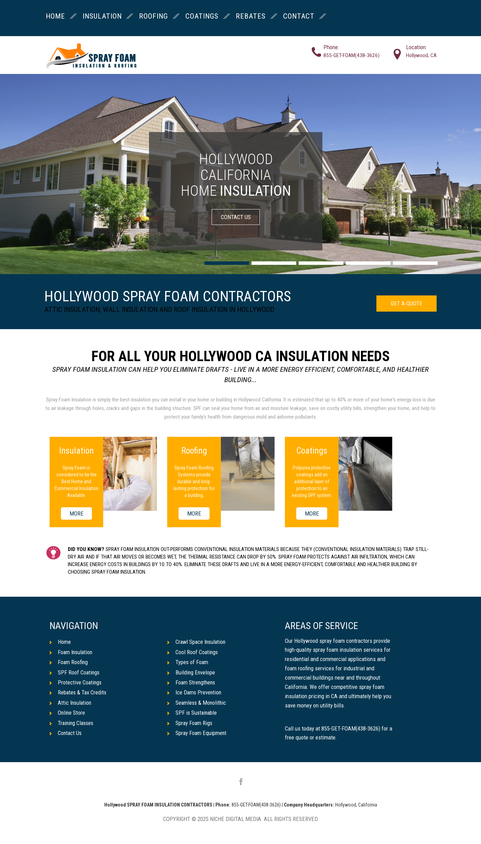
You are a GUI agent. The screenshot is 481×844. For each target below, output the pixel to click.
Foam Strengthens (192, 682)
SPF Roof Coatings (75, 672)
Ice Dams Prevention (195, 692)
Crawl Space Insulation (197, 641)
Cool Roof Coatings (193, 652)
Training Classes (73, 723)
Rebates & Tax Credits (79, 692)
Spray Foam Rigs (190, 723)
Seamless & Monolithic (197, 703)
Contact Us (66, 733)
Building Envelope (191, 672)
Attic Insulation (71, 703)
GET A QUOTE (406, 303)
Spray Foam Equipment (197, 733)
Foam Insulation (72, 652)
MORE (77, 513)
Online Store (68, 713)
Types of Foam (188, 662)
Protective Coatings (76, 682)
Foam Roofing (69, 662)
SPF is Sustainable (192, 713)
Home (60, 641)
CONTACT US (236, 217)
